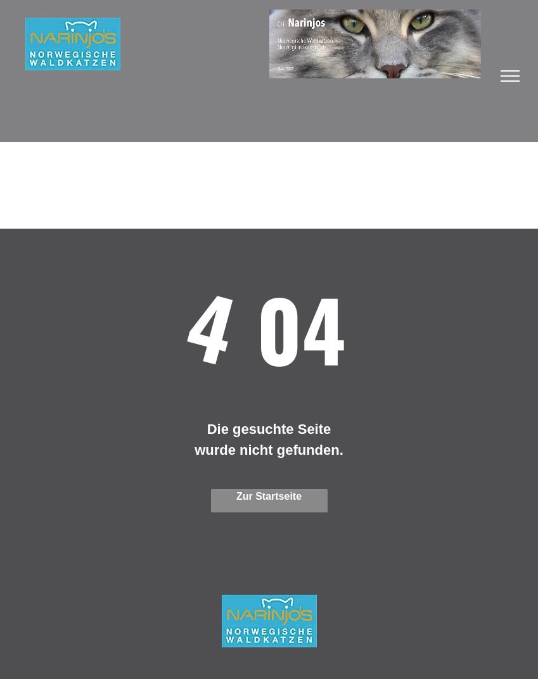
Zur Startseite (269, 496)
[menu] (510, 76)
